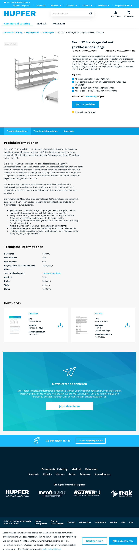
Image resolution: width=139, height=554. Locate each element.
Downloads (40, 5)
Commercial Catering (54, 469)
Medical (76, 469)
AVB (123, 522)
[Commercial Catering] (17, 23)
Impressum (100, 522)
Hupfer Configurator (21, 5)
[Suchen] (91, 13)
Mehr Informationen (51, 549)
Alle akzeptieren (123, 541)
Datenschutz (85, 522)
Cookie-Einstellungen (57, 522)
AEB (131, 522)
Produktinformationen (17, 131)
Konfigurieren (94, 541)
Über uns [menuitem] (70, 5)
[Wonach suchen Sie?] (72, 13)
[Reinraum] (58, 23)
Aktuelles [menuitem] (55, 5)
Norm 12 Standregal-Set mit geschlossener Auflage (80, 32)
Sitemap (71, 522)
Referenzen (85, 474)
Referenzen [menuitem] (102, 5)
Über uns (60, 474)
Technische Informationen (46, 131)
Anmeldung (91, 96)
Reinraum (91, 469)
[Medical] (41, 23)
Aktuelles (47, 474)
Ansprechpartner (102, 474)
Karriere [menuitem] (85, 5)
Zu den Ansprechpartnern (91, 440)
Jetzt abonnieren (69, 406)
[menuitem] (18, 2)
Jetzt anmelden (85, 104)
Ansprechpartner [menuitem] (122, 5)
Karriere (72, 474)
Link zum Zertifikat (52, 273)
